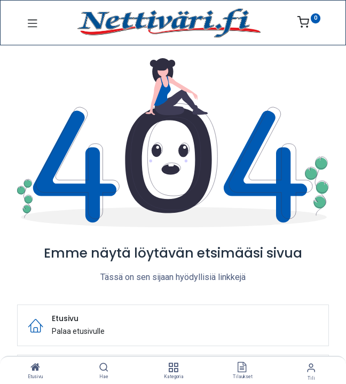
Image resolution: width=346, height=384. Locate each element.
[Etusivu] (35, 368)
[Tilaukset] (242, 368)
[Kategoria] (173, 368)
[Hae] (104, 368)
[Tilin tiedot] (311, 368)
